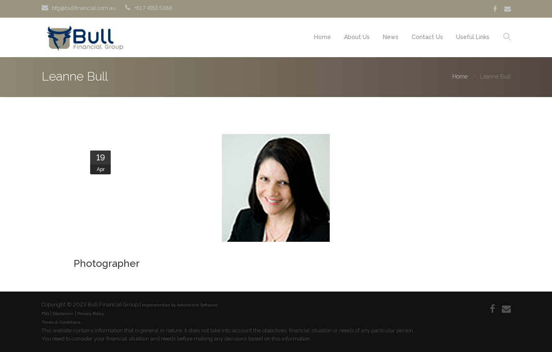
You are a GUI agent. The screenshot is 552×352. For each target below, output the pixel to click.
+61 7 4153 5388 (153, 8)
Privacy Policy (90, 313)
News (390, 37)
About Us (357, 37)
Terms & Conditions (61, 322)
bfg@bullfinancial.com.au (84, 8)
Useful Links (472, 37)
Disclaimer (63, 313)
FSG (45, 313)
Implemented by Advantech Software (180, 305)
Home (322, 37)
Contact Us (427, 37)
